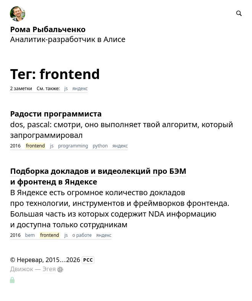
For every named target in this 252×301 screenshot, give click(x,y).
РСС (88, 260)
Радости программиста (56, 113)
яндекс (79, 88)
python (100, 145)
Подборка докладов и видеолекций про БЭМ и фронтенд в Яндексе (98, 176)
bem (30, 235)
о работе (82, 235)
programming (73, 145)
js (66, 88)
